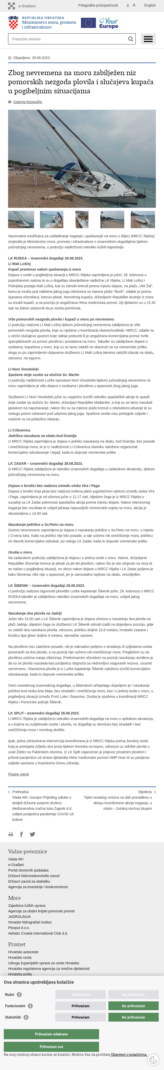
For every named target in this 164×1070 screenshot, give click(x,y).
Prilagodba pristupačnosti (98, 5)
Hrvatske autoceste (23, 952)
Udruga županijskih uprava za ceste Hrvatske (43, 963)
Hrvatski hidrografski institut (29, 922)
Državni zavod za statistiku (29, 881)
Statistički (13, 1027)
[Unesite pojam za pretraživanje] (30, 39)
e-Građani (16, 865)
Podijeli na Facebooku (21, 834)
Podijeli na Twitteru (32, 834)
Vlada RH (15, 859)
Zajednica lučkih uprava (26, 906)
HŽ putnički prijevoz (23, 985)
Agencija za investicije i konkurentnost (38, 887)
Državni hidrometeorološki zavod (33, 876)
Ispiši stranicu (10, 834)
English (150, 5)
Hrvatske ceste (20, 958)
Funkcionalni (15, 1016)
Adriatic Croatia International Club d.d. (38, 933)
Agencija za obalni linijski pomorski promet (41, 911)
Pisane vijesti (18, 774)
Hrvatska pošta (20, 974)
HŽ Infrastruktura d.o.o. (26, 980)
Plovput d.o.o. (19, 928)
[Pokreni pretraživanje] (130, 39)
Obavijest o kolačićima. (128, 1055)
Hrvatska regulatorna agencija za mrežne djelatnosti (48, 969)
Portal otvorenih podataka (28, 870)
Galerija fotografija (27, 102)
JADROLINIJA (19, 917)
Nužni (9, 1005)
